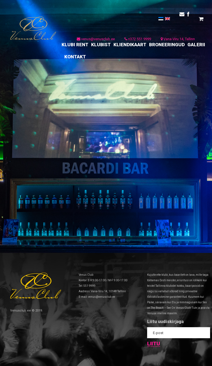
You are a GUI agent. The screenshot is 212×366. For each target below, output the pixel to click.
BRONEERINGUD (167, 44)
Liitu (153, 344)
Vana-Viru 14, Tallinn (178, 39)
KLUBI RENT (75, 44)
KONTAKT (75, 56)
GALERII (196, 44)
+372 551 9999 (137, 39)
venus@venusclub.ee (96, 39)
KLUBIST (101, 44)
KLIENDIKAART (129, 44)
